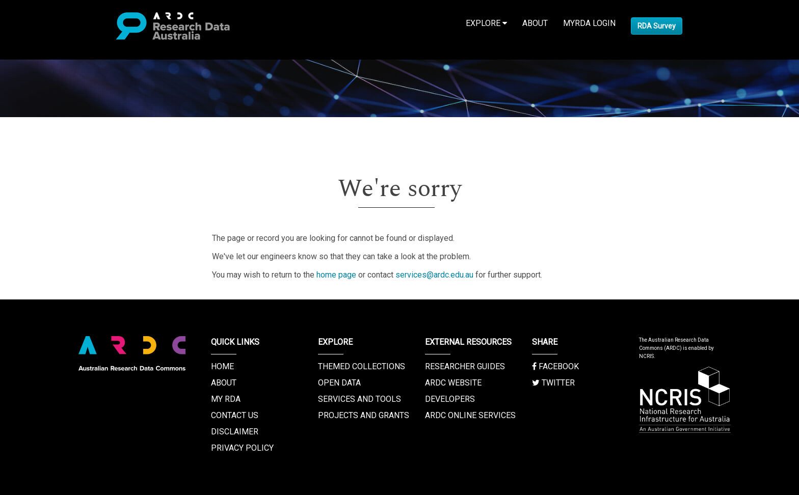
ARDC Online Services (470, 415)
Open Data (339, 383)
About (535, 23)
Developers (450, 399)
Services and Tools (359, 399)
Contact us (234, 415)
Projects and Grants (363, 415)
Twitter (553, 383)
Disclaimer (234, 431)
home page (336, 275)
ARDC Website (453, 383)
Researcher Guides (465, 366)
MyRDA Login (589, 23)
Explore (486, 23)
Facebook (555, 366)
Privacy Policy (242, 448)
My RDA (226, 399)
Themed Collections (361, 366)
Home (222, 366)
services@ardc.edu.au (434, 275)
